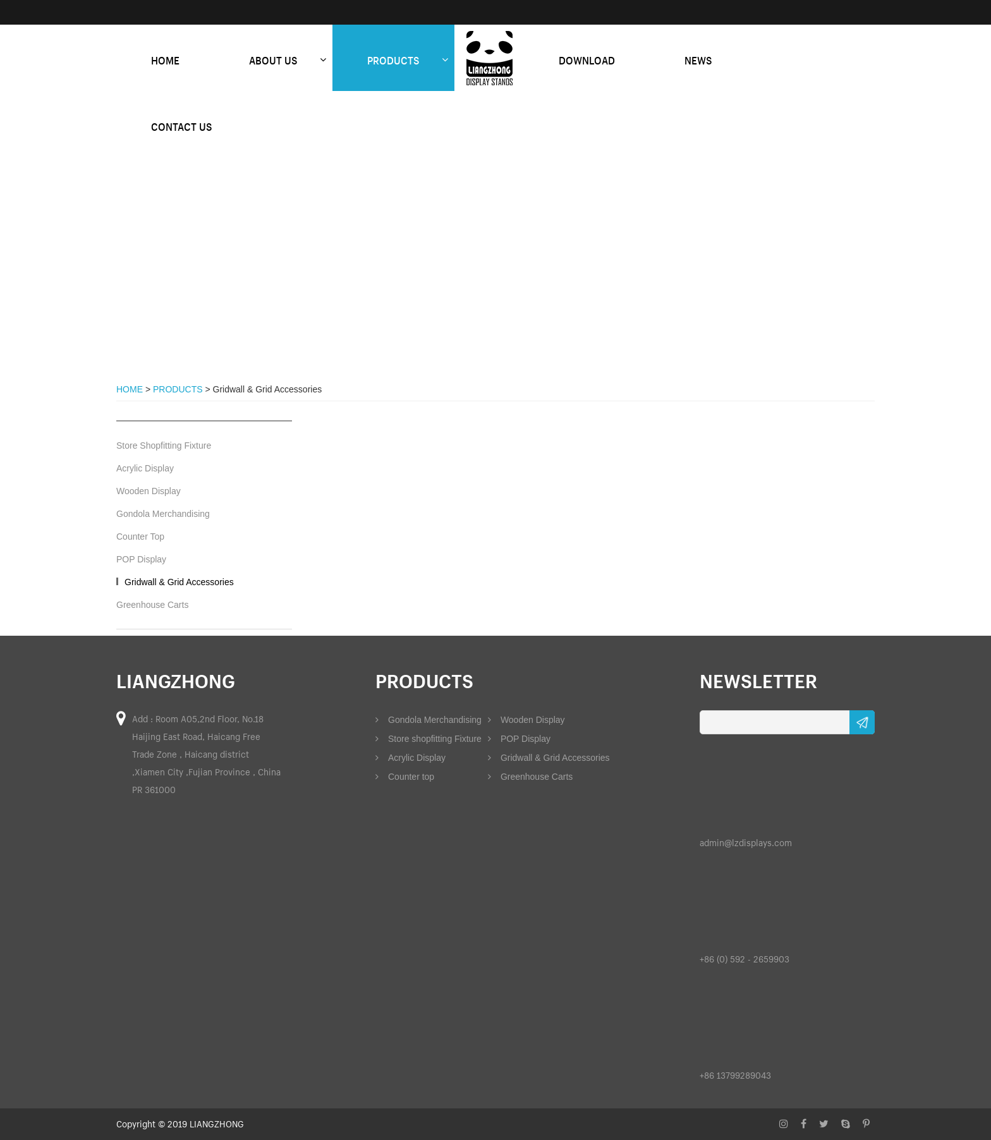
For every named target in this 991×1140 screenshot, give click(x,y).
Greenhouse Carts (152, 605)
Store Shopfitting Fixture (163, 445)
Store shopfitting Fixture (428, 739)
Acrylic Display (145, 468)
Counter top (404, 777)
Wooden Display (148, 491)
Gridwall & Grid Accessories (179, 582)
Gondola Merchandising (163, 514)
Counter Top (140, 536)
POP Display (141, 559)
